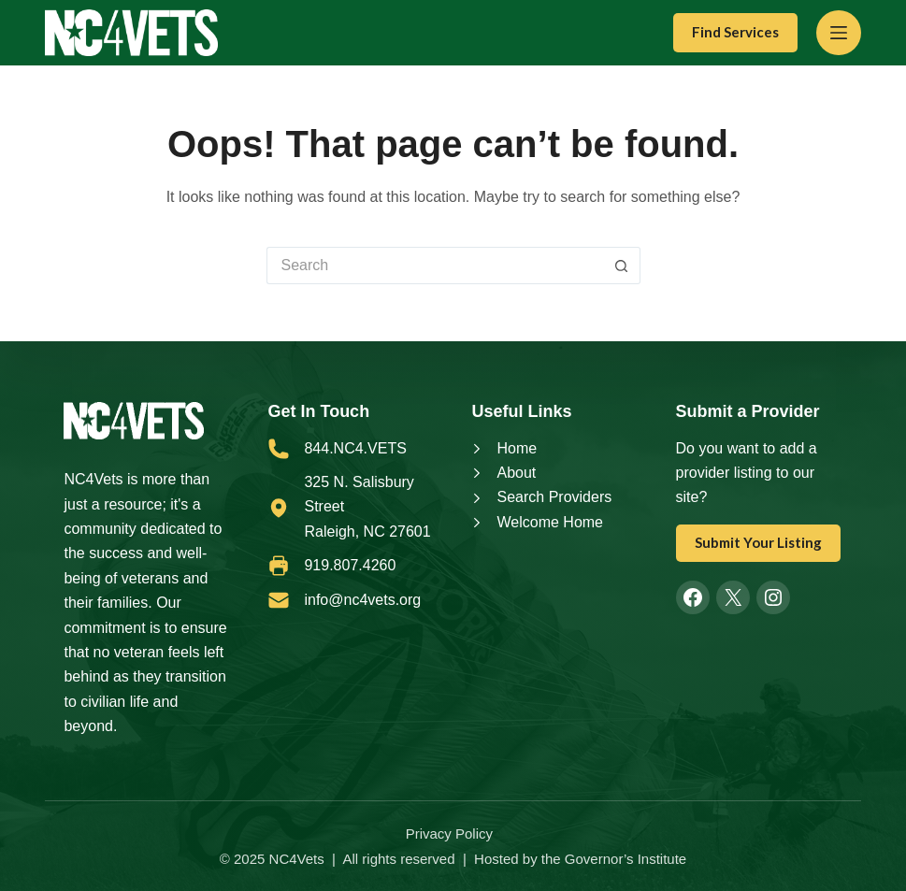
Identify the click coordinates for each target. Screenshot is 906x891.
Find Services (735, 31)
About (516, 473)
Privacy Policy (449, 833)
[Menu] (838, 32)
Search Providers (553, 497)
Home (516, 448)
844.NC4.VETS (355, 448)
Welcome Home (549, 522)
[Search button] (621, 265)
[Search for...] (434, 265)
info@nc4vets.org (362, 600)
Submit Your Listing (758, 542)
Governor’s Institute (625, 859)
